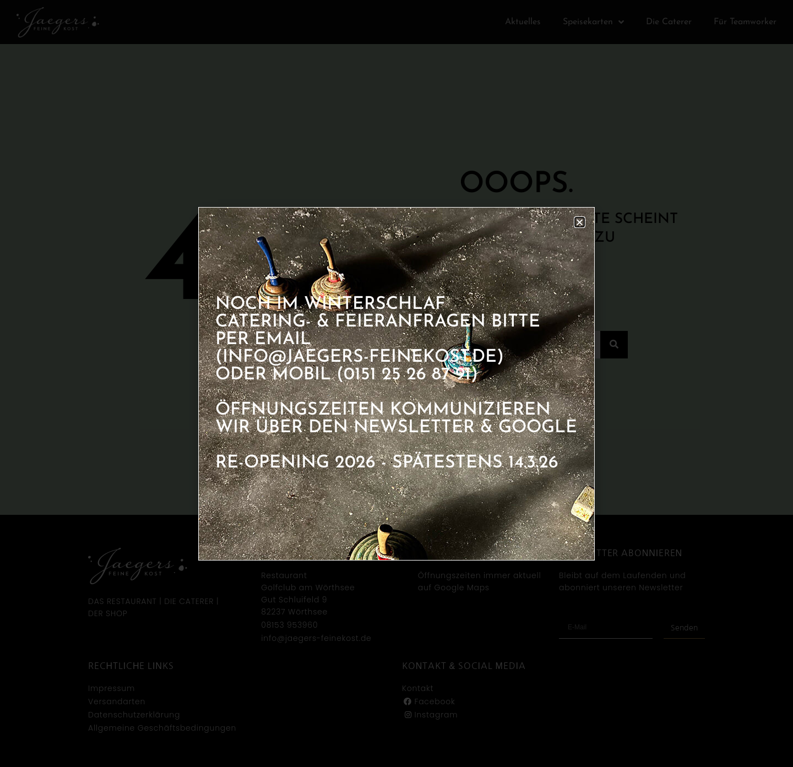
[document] (396, 383)
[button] (579, 222)
